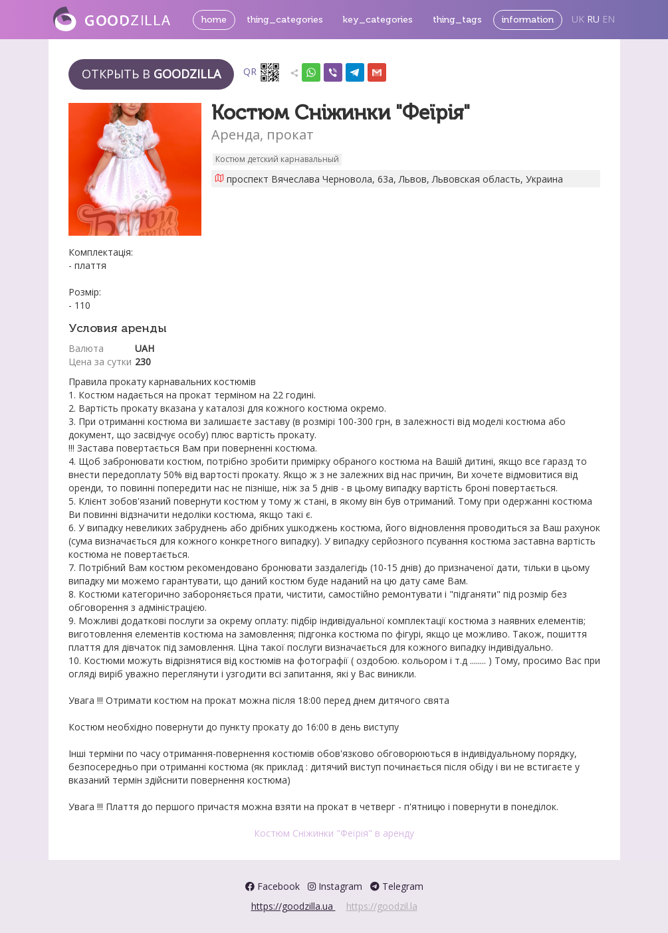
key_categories (378, 19)
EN (608, 19)
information (528, 19)
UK (578, 19)
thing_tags (457, 19)
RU (593, 19)
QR (261, 72)
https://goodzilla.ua (293, 906)
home (214, 19)
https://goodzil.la (381, 906)
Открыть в (151, 74)
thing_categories (285, 19)
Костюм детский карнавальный (277, 159)
